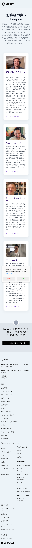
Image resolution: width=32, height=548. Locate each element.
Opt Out (9, 278)
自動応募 (4, 388)
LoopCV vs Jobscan (23, 495)
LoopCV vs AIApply (23, 465)
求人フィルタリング (7, 415)
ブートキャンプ (6, 452)
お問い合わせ (5, 514)
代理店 (3, 462)
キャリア (20, 450)
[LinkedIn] (2, 544)
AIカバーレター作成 (7, 432)
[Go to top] (16, 322)
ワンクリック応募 (6, 391)
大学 (2, 455)
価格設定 (20, 457)
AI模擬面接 (4, 438)
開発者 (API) (5, 465)
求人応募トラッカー (7, 395)
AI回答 (3, 425)
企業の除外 (4, 405)
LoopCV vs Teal (22, 488)
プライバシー (5, 378)
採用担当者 (4, 458)
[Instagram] (8, 544)
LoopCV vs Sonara (23, 474)
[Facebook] (5, 544)
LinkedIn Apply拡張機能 (9, 421)
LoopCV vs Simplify (23, 491)
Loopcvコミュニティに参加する (16, 343)
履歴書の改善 (5, 401)
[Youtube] (10, 544)
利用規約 (3, 376)
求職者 (3, 448)
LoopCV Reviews (6, 538)
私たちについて (22, 447)
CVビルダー (5, 435)
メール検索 (4, 418)
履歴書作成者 (5, 474)
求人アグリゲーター (7, 408)
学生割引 (4, 535)
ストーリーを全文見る (12, 116)
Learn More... (9, 273)
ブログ (19, 453)
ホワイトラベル (6, 517)
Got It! (22, 278)
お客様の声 (4, 521)
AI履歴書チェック (6, 428)
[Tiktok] (13, 544)
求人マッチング (6, 411)
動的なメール (5, 398)
